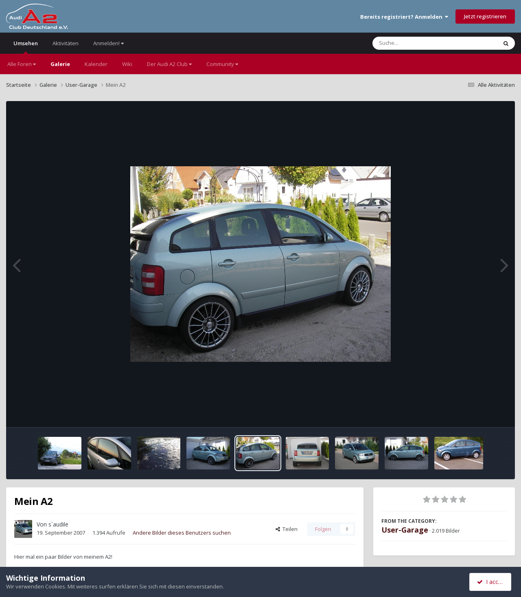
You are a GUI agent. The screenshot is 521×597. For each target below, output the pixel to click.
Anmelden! (108, 43)
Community (222, 64)
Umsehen (25, 47)
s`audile (58, 524)
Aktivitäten (66, 43)
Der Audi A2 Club (169, 64)
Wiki (127, 64)
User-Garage (404, 530)
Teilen (287, 529)
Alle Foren (21, 64)
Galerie (60, 64)
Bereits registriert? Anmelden (404, 16)
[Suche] (418, 43)
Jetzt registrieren (485, 16)
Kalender (96, 64)
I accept (491, 582)
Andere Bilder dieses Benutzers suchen (182, 532)
